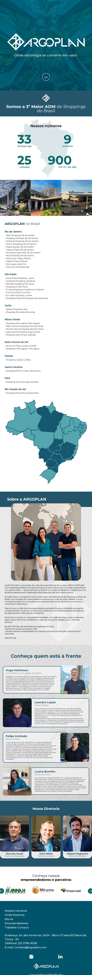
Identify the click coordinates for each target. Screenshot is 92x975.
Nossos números (16, 910)
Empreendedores (16, 923)
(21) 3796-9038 (27, 943)
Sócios (9, 919)
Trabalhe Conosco (17, 927)
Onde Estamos (14, 915)
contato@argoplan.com (31, 947)
